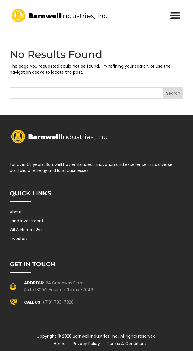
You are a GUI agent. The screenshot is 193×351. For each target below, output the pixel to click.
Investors (19, 238)
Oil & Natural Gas (26, 230)
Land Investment (26, 221)
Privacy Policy (86, 343)
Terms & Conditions (127, 343)
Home (60, 343)
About (16, 212)
